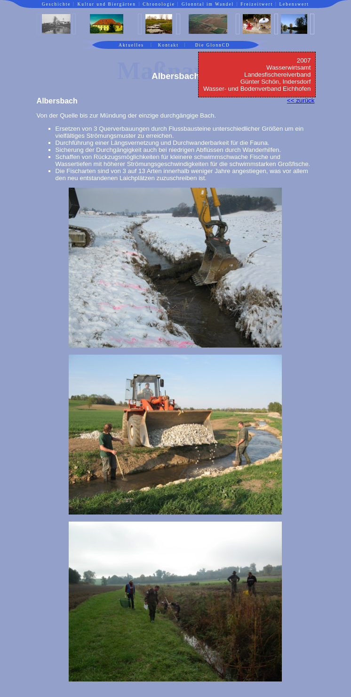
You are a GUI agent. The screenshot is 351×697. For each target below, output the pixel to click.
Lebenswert (294, 4)
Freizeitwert (256, 4)
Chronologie (159, 4)
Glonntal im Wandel (208, 4)
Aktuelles (131, 45)
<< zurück (301, 100)
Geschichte (56, 4)
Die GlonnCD (212, 45)
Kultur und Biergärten (107, 4)
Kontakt (168, 45)
